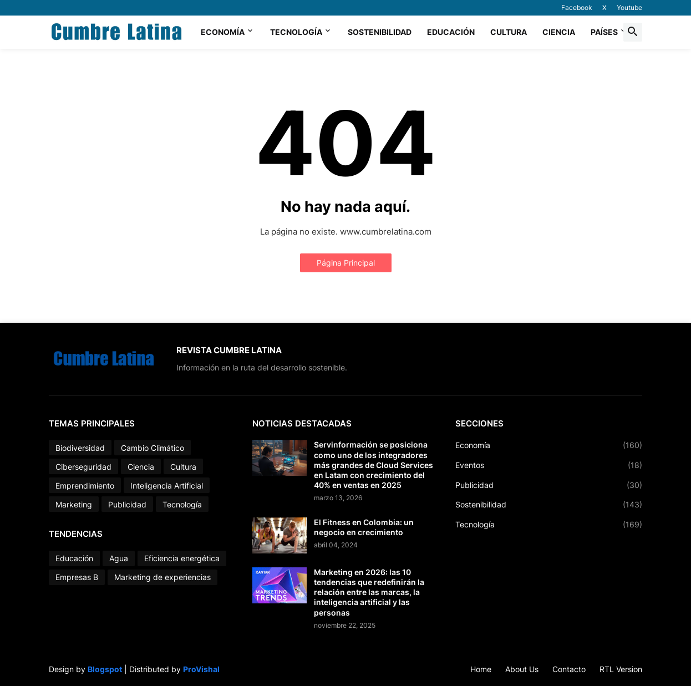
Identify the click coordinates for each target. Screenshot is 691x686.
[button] (632, 32)
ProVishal (201, 669)
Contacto (569, 669)
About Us (521, 669)
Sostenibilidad (379, 32)
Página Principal (346, 262)
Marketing (73, 504)
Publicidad (127, 504)
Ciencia (558, 32)
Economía (223, 32)
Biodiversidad (80, 448)
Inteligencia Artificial (166, 485)
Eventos (548, 465)
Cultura (508, 32)
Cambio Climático (152, 448)
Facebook (576, 7)
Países (604, 32)
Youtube (629, 7)
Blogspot (105, 669)
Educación (451, 32)
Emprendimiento (84, 485)
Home (480, 669)
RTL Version (620, 669)
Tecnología (296, 32)
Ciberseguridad (83, 466)
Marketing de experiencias (162, 577)
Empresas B (76, 577)
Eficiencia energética (182, 558)
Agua (118, 558)
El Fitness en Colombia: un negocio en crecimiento (364, 527)
